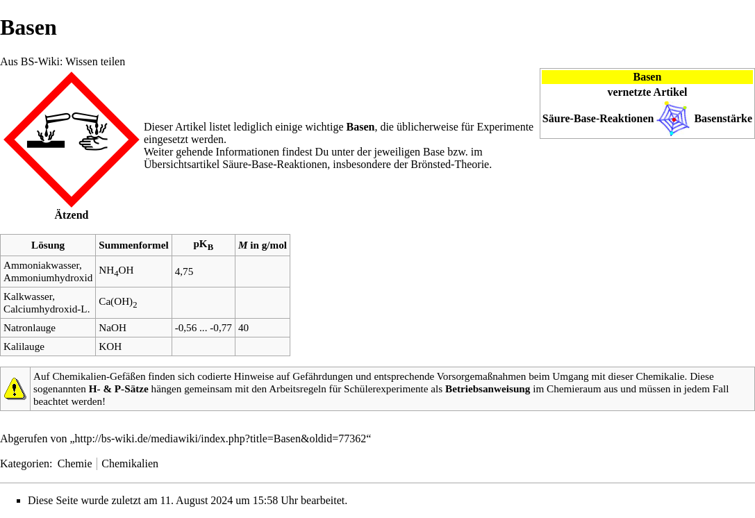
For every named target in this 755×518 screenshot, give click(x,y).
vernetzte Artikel (647, 92)
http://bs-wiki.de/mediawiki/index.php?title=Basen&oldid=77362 (221, 438)
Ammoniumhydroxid (47, 277)
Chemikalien (129, 463)
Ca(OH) (118, 301)
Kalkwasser (27, 296)
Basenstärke (723, 118)
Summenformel (133, 245)
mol (278, 245)
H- (95, 388)
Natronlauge (29, 327)
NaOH (112, 327)
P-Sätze (132, 388)
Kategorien (24, 463)
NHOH (116, 270)
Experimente (504, 127)
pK (203, 243)
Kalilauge (23, 346)
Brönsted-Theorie (449, 164)
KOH (110, 346)
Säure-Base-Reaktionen (598, 118)
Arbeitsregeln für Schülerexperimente (348, 388)
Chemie (75, 463)
